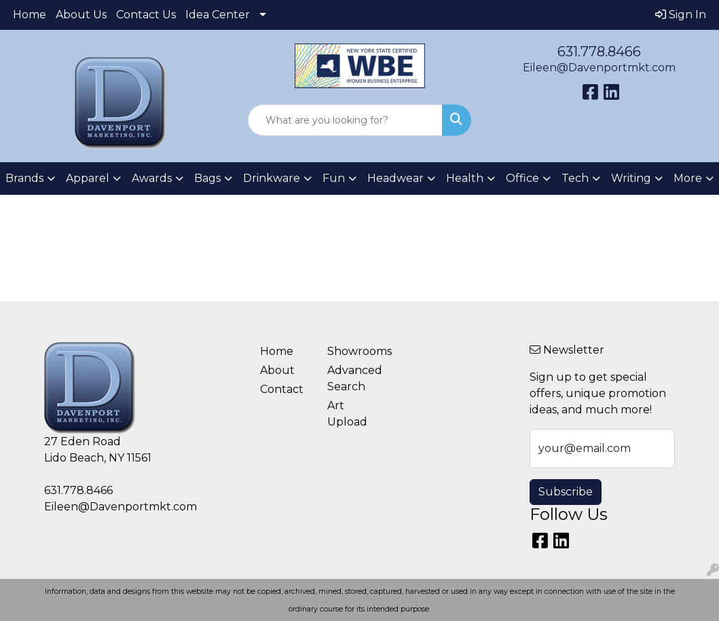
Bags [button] (207, 178)
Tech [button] (575, 178)
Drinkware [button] (271, 178)
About (277, 370)
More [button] (688, 178)
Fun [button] (333, 178)
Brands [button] (24, 178)
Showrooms (352, 351)
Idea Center (217, 14)
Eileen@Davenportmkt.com (599, 67)
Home (29, 14)
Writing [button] (631, 178)
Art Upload (347, 413)
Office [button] (522, 178)
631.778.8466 (599, 51)
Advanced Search (352, 378)
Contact (281, 389)
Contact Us (146, 14)
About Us (81, 14)
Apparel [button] (87, 178)
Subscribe (565, 491)
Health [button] (464, 178)
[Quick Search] (345, 120)
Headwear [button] (395, 178)
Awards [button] (152, 178)
